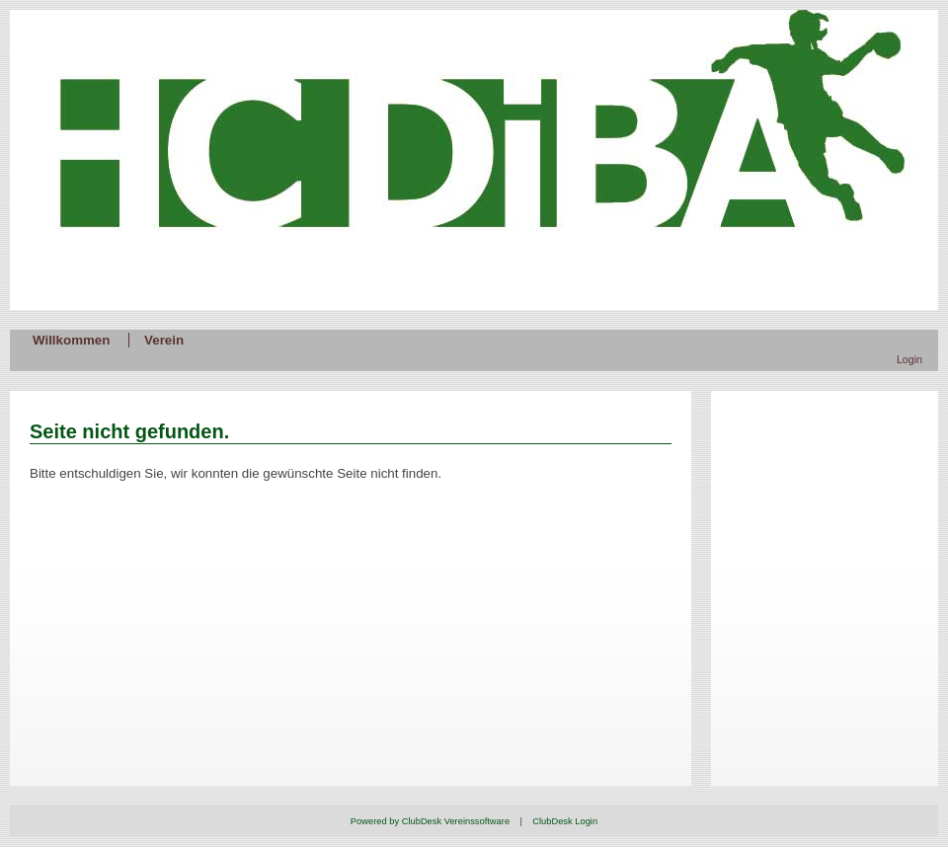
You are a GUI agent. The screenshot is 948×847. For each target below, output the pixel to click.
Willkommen (71, 340)
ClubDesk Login (564, 821)
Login (909, 359)
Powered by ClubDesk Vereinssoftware (430, 821)
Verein (164, 340)
